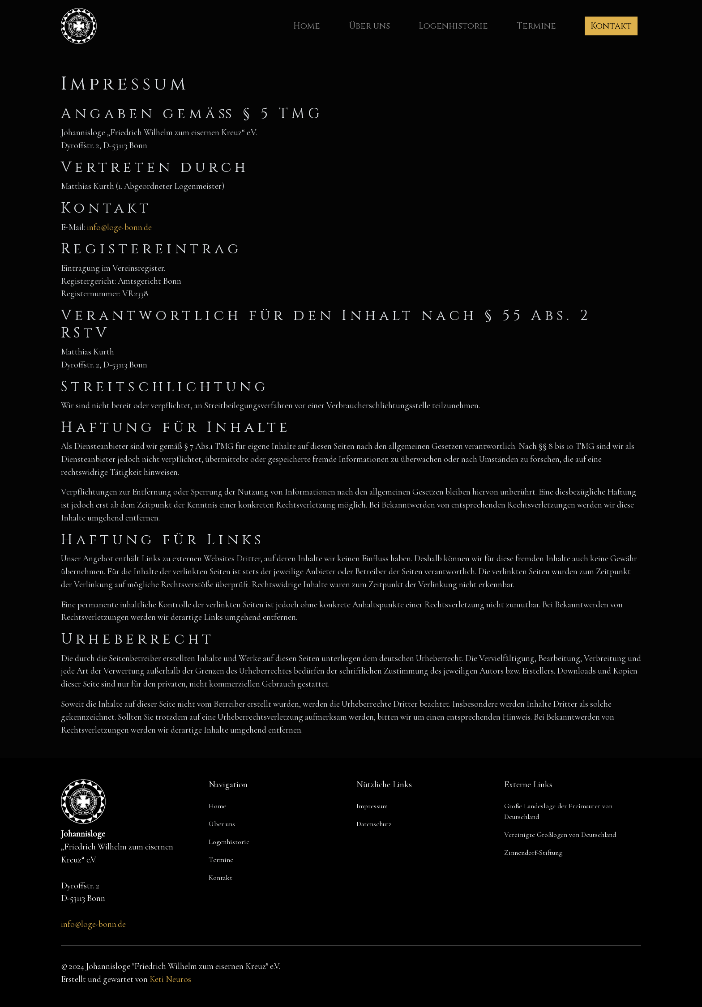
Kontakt (611, 26)
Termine (536, 26)
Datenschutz (373, 823)
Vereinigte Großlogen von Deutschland (560, 834)
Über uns (369, 26)
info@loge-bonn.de (119, 227)
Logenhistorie (453, 26)
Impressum (372, 806)
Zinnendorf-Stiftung (533, 852)
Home (306, 26)
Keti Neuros (170, 979)
